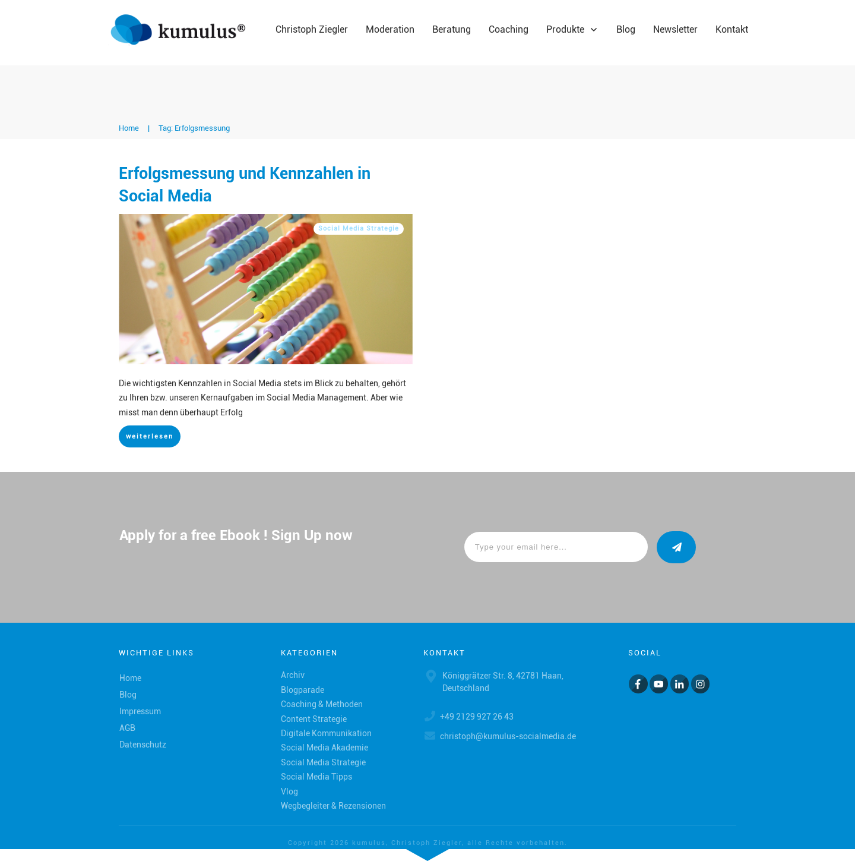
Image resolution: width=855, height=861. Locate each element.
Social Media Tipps (316, 776)
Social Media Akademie (324, 747)
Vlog (289, 791)
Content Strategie (314, 719)
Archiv (293, 675)
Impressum (140, 711)
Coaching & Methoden (322, 704)
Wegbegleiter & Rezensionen (333, 805)
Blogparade (302, 690)
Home (130, 678)
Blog (128, 694)
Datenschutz (142, 744)
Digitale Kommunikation (326, 733)
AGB (127, 728)
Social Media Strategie (358, 228)
